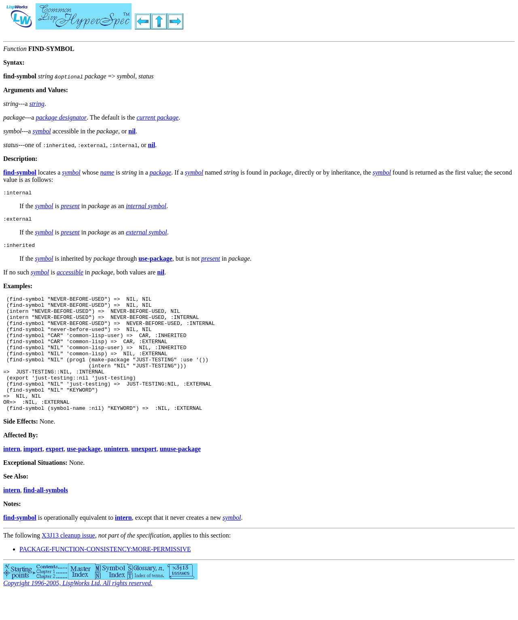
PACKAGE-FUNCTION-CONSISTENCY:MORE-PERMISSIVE (105, 575)
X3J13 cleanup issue (68, 562)
